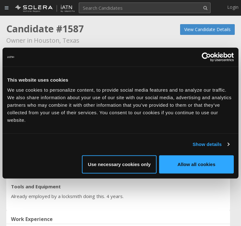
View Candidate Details (207, 29)
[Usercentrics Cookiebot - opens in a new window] (206, 57)
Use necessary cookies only (119, 164)
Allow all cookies (196, 164)
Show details (207, 144)
